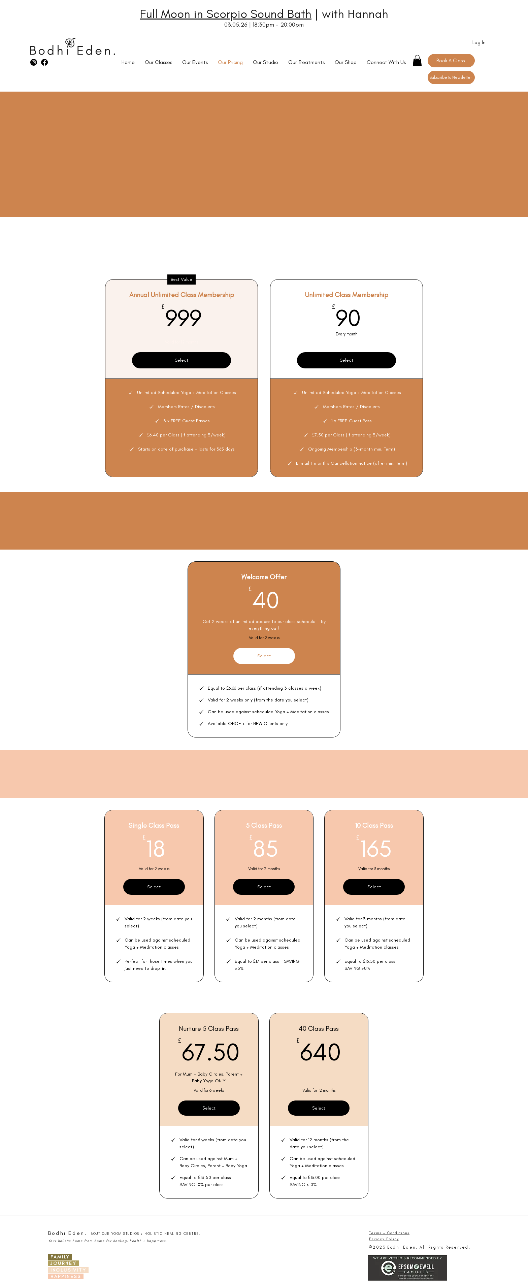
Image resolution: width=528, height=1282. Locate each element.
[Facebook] (44, 62)
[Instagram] (33, 62)
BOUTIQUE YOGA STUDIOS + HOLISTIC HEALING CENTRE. (145, 1234)
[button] (417, 60)
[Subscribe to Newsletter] (451, 77)
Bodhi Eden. (67, 1233)
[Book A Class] (451, 60)
